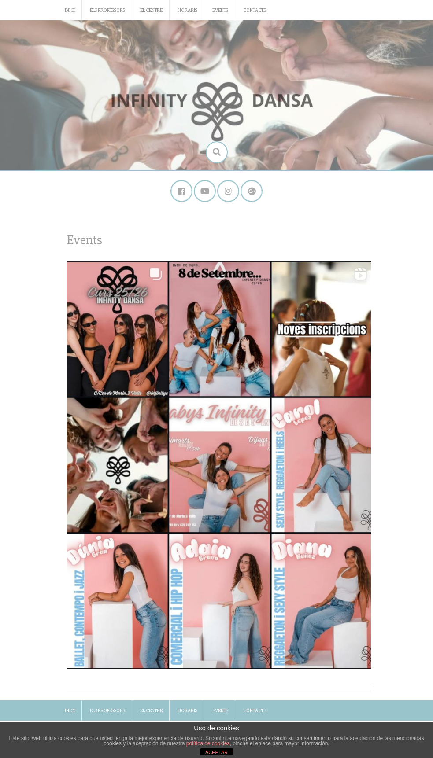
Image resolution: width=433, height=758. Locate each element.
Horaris (187, 10)
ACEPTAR (216, 752)
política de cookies (208, 743)
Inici (70, 10)
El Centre (151, 10)
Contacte (254, 10)
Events (220, 10)
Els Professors (107, 10)
